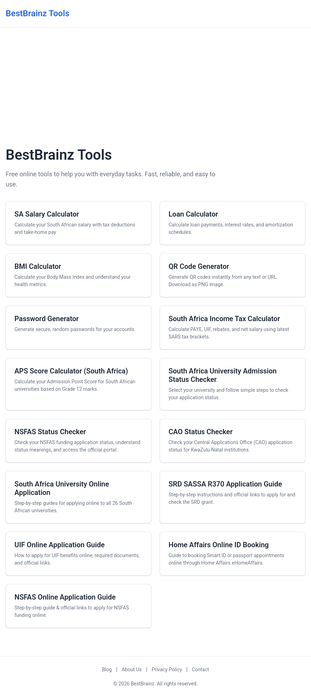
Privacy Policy (167, 669)
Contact (200, 669)
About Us (132, 669)
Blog (107, 669)
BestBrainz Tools (37, 13)
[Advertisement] (155, 85)
